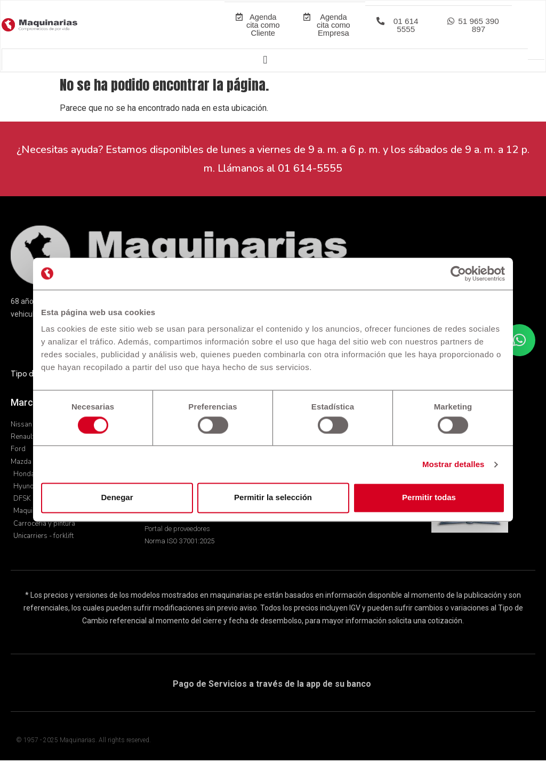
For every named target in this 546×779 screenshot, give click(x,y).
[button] (400, 34)
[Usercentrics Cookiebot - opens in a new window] (458, 274)
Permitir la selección (273, 497)
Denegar (117, 497)
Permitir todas (429, 497)
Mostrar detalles (453, 464)
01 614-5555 (310, 187)
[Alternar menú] (265, 78)
